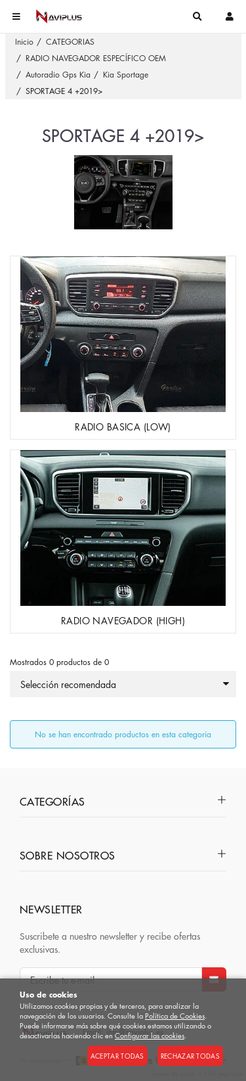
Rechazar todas (190, 1056)
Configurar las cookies (149, 1035)
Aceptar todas (117, 1056)
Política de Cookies (175, 1016)
